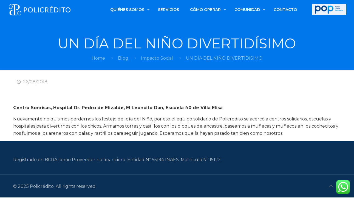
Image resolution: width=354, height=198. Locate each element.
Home (98, 58)
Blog (123, 58)
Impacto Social (157, 58)
